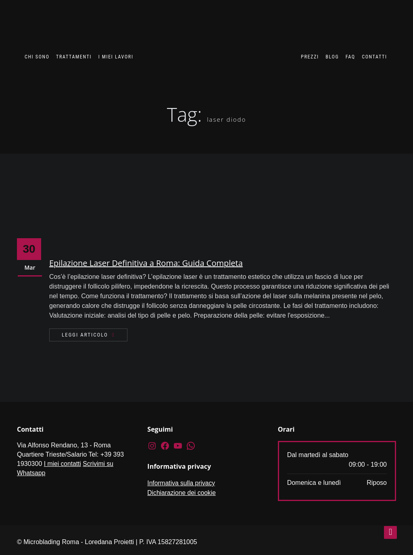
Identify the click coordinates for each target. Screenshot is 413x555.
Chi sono (40, 57)
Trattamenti (75, 57)
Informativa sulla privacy (182, 483)
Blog (331, 57)
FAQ (349, 57)
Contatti (373, 57)
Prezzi (308, 57)
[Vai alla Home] (215, 47)
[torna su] (390, 532)
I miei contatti (63, 463)
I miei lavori (115, 57)
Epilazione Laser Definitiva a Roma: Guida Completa (146, 263)
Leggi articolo (85, 335)
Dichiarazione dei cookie (182, 492)
